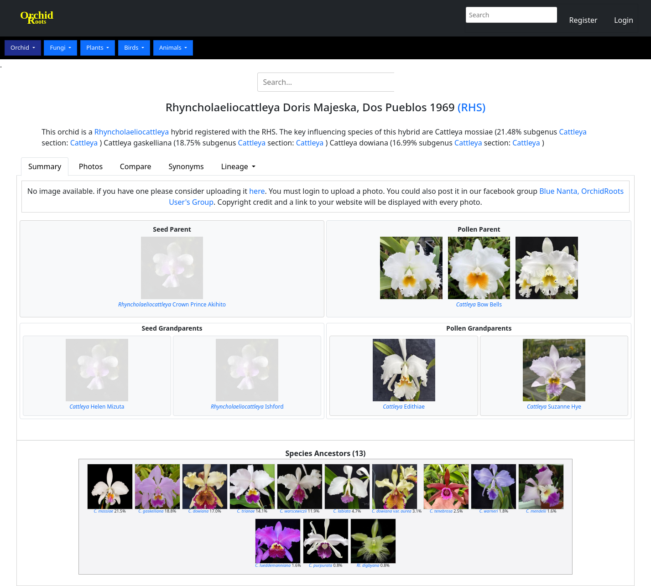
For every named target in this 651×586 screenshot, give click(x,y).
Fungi (58, 47)
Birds (132, 47)
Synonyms (185, 166)
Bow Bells (479, 304)
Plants (95, 47)
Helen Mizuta (96, 406)
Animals (171, 47)
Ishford (247, 406)
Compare (135, 166)
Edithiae (404, 406)
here (257, 191)
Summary (44, 166)
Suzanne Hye (554, 406)
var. (391, 511)
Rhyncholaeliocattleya (131, 132)
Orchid (20, 47)
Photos (91, 166)
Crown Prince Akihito (172, 304)
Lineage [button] (235, 166)
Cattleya (573, 132)
